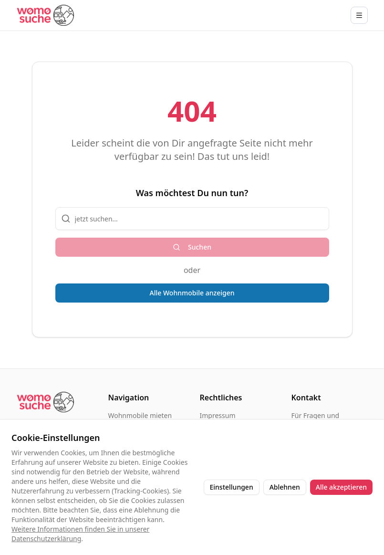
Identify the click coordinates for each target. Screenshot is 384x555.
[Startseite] (45, 15)
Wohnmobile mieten (140, 415)
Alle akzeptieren (341, 487)
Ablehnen (285, 487)
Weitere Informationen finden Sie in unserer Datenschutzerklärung (80, 533)
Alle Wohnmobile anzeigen (192, 292)
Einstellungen (231, 487)
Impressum (218, 415)
